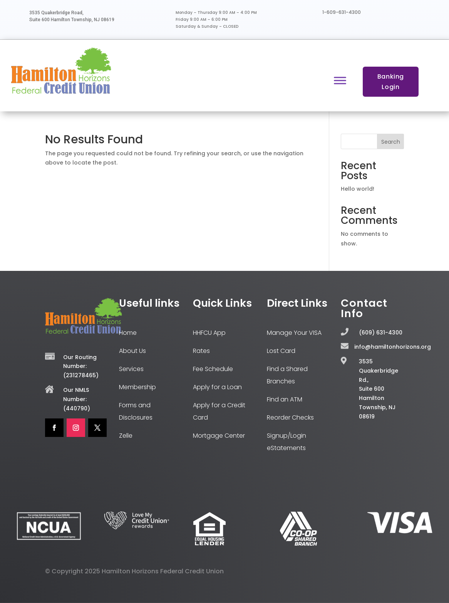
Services (131, 368)
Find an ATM (284, 399)
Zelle (125, 435)
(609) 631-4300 (380, 332)
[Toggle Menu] (340, 80)
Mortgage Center (219, 435)
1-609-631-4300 (341, 12)
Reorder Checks (290, 417)
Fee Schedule (213, 368)
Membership (137, 387)
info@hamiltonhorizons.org (392, 347)
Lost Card (281, 350)
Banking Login (390, 81)
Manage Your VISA (294, 332)
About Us (132, 350)
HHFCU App (209, 332)
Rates (201, 350)
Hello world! (357, 189)
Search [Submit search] (390, 142)
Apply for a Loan (217, 387)
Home (128, 332)
